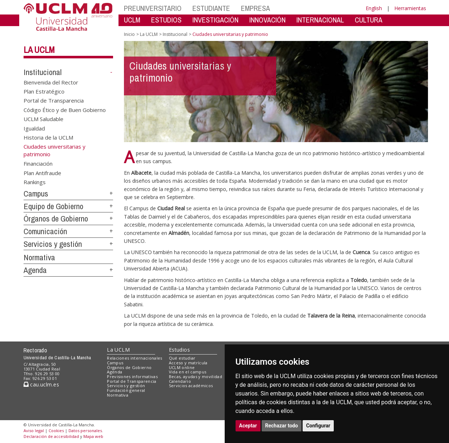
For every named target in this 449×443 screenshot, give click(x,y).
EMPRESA (255, 8)
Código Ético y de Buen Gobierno (65, 109)
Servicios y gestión (53, 244)
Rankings (35, 182)
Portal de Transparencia (54, 100)
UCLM (132, 20)
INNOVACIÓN (267, 20)
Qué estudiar (182, 358)
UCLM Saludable (43, 119)
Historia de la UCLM (48, 137)
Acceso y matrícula (188, 362)
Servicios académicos (191, 385)
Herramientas (410, 8)
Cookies (56, 430)
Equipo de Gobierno (53, 206)
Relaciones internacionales (134, 358)
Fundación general (126, 390)
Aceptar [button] (248, 425)
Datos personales (85, 430)
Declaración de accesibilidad (51, 436)
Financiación (38, 163)
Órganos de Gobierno (56, 218)
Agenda (35, 270)
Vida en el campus (188, 371)
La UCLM (39, 49)
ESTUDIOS (166, 20)
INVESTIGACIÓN (215, 20)
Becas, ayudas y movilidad (195, 376)
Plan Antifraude (42, 172)
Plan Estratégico (44, 91)
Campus (36, 193)
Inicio (129, 34)
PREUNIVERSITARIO (153, 8)
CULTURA (368, 20)
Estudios (179, 349)
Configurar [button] (318, 425)
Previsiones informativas (132, 376)
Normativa (39, 257)
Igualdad (34, 128)
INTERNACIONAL (320, 20)
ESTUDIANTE (211, 8)
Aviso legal (34, 430)
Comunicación (45, 231)
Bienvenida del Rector (51, 82)
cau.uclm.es (41, 384)
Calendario (180, 381)
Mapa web (93, 436)
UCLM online (182, 367)
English (374, 8)
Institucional (43, 72)
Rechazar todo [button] (281, 425)
